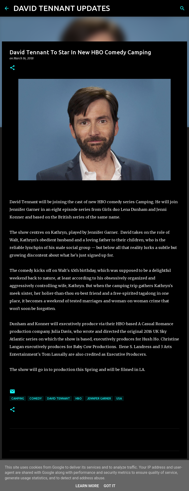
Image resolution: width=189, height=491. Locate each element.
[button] (12, 68)
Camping (17, 398)
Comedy (36, 398)
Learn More (87, 486)
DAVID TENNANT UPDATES (61, 8)
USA (119, 398)
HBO (78, 398)
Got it (109, 486)
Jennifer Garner (99, 398)
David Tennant (58, 398)
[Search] (116, 8)
